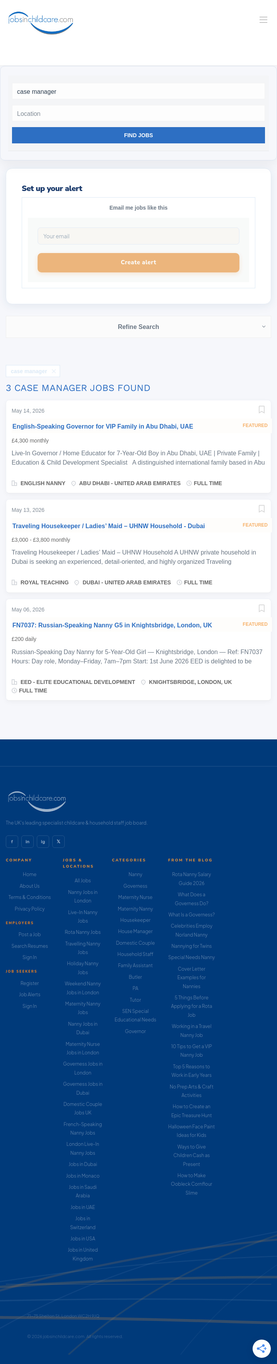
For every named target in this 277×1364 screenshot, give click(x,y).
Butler (135, 977)
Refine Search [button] (138, 327)
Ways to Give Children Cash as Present (191, 1155)
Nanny (136, 874)
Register (30, 983)
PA (135, 988)
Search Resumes (30, 946)
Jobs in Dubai (83, 1164)
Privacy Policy (30, 909)
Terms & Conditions (30, 897)
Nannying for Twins (191, 946)
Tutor (135, 1000)
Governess (136, 886)
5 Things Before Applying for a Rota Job (191, 1006)
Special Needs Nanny (191, 957)
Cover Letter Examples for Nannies (191, 977)
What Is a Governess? (192, 915)
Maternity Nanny (135, 909)
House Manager (135, 931)
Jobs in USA (83, 1239)
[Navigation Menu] (263, 19)
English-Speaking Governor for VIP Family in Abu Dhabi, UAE (102, 426)
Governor (135, 1031)
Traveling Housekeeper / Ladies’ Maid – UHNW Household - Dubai (108, 526)
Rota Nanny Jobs (83, 932)
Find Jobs (138, 135)
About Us (30, 886)
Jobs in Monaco (83, 1176)
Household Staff (135, 954)
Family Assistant (135, 965)
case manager (29, 371)
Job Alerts (29, 994)
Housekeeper (135, 920)
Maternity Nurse (135, 897)
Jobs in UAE (83, 1207)
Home (29, 874)
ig (43, 842)
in (27, 842)
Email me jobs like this (138, 208)
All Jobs (83, 881)
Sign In (29, 957)
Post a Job (30, 934)
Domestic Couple (135, 943)
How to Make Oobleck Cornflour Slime (191, 1184)
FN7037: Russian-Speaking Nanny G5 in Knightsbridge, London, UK (112, 625)
